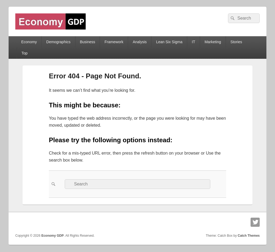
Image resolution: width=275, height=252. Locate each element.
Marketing (213, 42)
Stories (236, 42)
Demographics (58, 42)
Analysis (140, 42)
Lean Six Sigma (169, 42)
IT (193, 42)
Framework (113, 42)
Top (24, 53)
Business (87, 42)
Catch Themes (249, 236)
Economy (29, 42)
